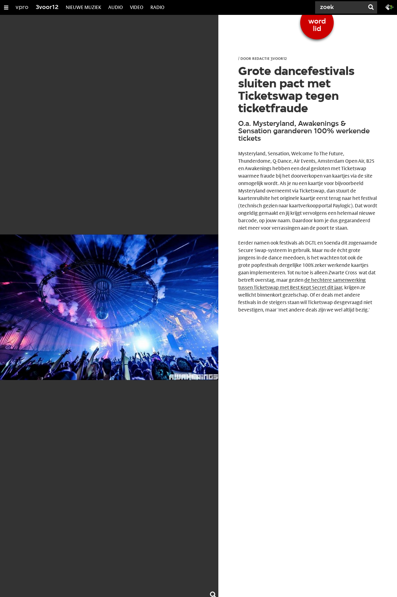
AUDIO (115, 7)
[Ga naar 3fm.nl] (389, 7)
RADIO (157, 7)
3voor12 (47, 7)
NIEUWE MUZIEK (83, 7)
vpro (22, 7)
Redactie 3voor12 (269, 58)
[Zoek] (341, 7)
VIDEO (136, 7)
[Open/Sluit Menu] (6, 7)
